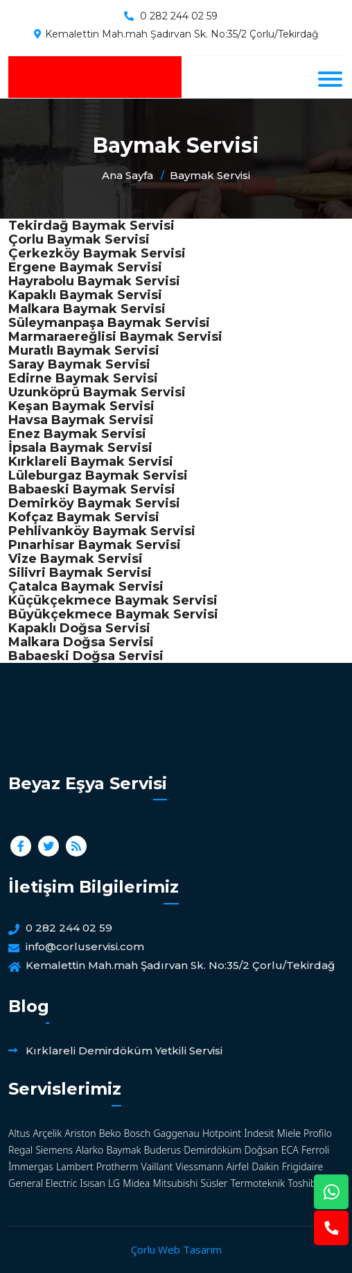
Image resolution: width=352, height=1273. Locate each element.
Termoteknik (258, 1183)
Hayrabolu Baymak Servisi (94, 281)
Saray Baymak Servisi (79, 364)
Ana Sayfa (127, 175)
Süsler (214, 1183)
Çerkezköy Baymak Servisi (97, 253)
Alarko (89, 1149)
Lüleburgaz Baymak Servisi (98, 475)
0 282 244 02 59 (179, 16)
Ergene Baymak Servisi (85, 267)
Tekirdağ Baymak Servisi (91, 225)
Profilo (317, 1133)
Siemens (54, 1149)
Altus (19, 1133)
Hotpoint (221, 1133)
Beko (110, 1133)
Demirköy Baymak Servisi (94, 503)
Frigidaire (303, 1166)
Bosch (137, 1133)
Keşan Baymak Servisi (81, 406)
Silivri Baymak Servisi (80, 572)
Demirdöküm (212, 1149)
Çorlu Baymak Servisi (79, 239)
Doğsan (262, 1149)
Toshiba (305, 1183)
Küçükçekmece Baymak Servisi (113, 600)
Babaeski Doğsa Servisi (86, 656)
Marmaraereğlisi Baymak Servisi (115, 336)
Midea (136, 1183)
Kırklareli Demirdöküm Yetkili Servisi (124, 1050)
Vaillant (157, 1166)
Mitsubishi (175, 1183)
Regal (20, 1149)
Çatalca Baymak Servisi (86, 586)
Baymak (123, 1149)
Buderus (162, 1149)
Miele (289, 1133)
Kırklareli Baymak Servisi (90, 461)
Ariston (80, 1133)
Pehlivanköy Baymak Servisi (101, 531)
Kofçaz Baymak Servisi (83, 517)
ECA (290, 1149)
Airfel (238, 1166)
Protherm (117, 1166)
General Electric (42, 1183)
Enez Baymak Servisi (77, 433)
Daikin (265, 1166)
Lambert (75, 1166)
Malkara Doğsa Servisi (81, 642)
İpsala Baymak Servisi (80, 447)
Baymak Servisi (210, 175)
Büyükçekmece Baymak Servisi (113, 614)
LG (114, 1183)
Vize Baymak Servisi (75, 558)
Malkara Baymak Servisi (87, 309)
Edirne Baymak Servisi (83, 378)
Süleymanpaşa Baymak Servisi (109, 322)
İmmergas (30, 1166)
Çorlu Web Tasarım (176, 1249)
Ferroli (315, 1149)
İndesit (259, 1133)
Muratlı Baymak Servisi (83, 350)
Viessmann (199, 1166)
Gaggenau (176, 1133)
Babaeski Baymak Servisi (91, 489)
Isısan (92, 1183)
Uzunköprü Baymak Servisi (97, 392)
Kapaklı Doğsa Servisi (79, 628)
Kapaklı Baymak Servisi (85, 295)
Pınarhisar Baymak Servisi (94, 545)
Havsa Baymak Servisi (81, 420)
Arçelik (47, 1133)
